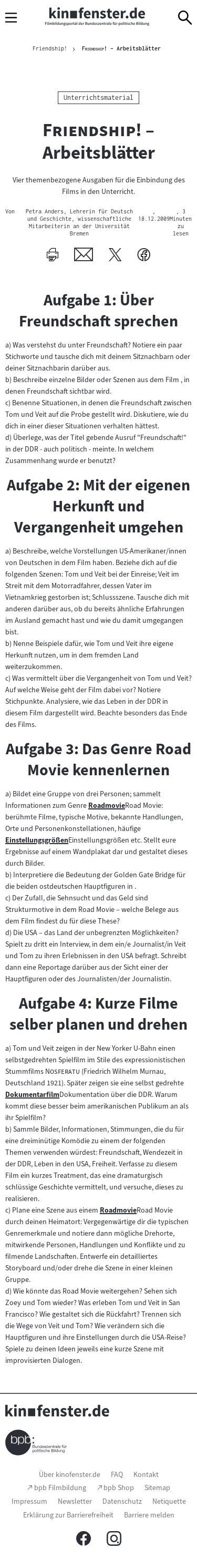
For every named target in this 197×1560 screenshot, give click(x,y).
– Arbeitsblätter (121, 48)
